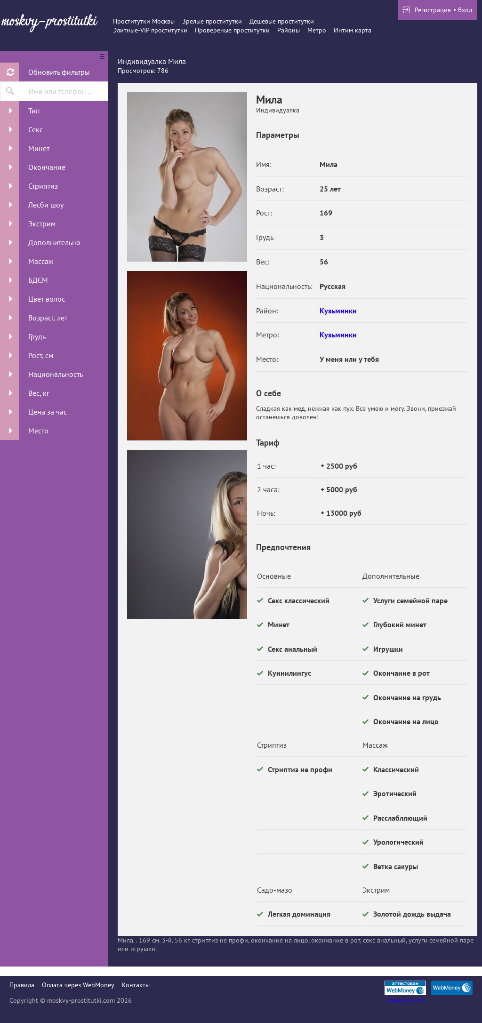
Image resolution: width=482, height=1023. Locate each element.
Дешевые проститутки (281, 21)
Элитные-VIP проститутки (150, 30)
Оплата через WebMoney (78, 985)
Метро (316, 30)
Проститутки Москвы (144, 21)
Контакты (136, 985)
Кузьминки (338, 310)
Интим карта (352, 30)
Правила (21, 985)
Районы (288, 30)
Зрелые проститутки (212, 21)
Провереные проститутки (232, 30)
